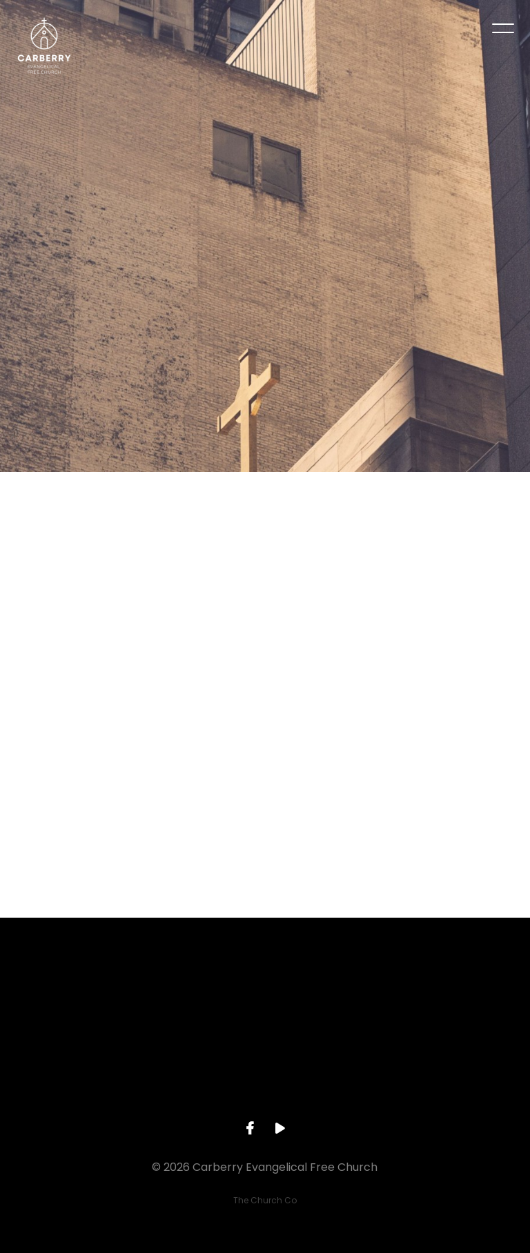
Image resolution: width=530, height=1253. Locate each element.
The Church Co (265, 1200)
